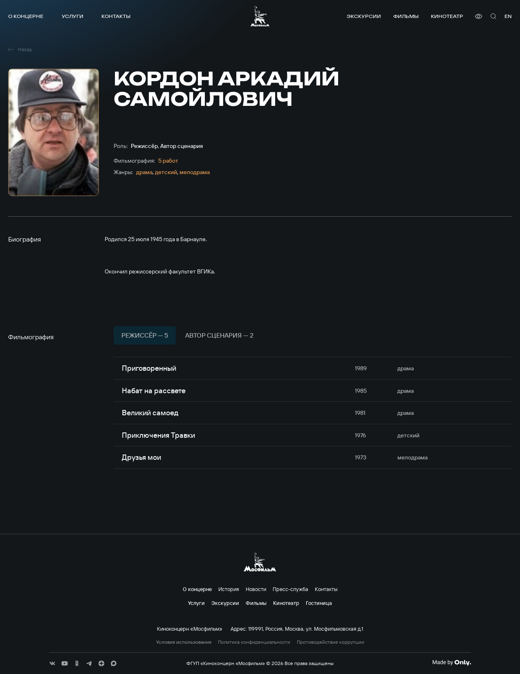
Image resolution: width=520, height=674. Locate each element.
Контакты (115, 16)
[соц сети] (52, 663)
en (508, 16)
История (228, 589)
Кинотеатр (447, 16)
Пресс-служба (290, 589)
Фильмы (406, 16)
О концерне (25, 16)
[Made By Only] (451, 662)
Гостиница (319, 603)
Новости (256, 589)
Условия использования (183, 642)
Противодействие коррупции (330, 642)
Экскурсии (364, 16)
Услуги (72, 16)
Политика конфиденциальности (254, 642)
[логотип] (260, 16)
